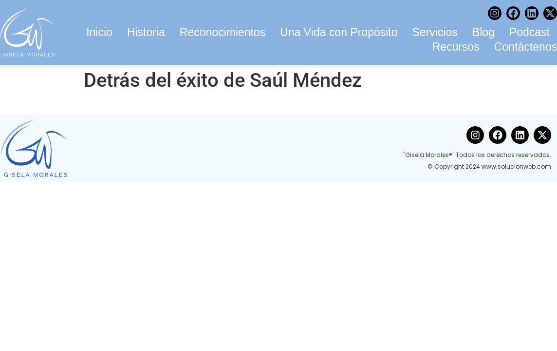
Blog (483, 32)
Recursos (456, 46)
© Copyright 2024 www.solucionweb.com (489, 166)
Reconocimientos (222, 32)
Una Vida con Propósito (338, 32)
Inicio (99, 32)
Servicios (435, 32)
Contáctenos (525, 46)
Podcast (529, 32)
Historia (146, 32)
